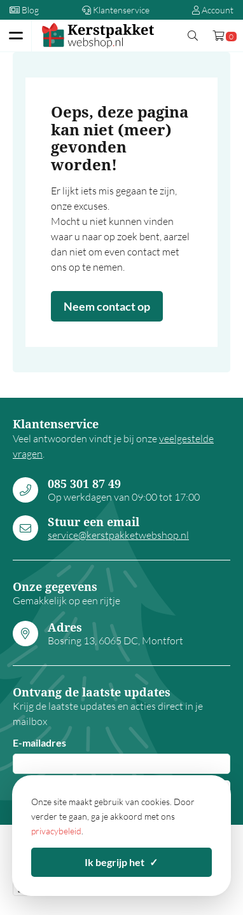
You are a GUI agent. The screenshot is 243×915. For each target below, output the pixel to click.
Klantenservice (115, 9)
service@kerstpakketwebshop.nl (118, 535)
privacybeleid (56, 830)
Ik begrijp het (121, 862)
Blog (24, 9)
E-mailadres (39, 742)
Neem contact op (107, 306)
